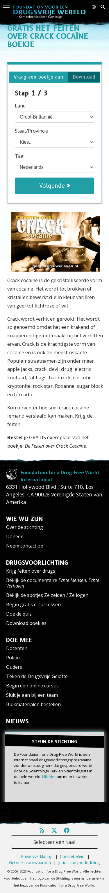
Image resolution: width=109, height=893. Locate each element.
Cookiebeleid (72, 856)
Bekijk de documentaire (52, 583)
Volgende (54, 185)
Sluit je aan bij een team (32, 695)
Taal (19, 156)
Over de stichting (24, 527)
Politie (13, 657)
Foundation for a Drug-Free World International (60, 476)
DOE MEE (19, 640)
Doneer (14, 536)
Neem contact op (24, 546)
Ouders (14, 667)
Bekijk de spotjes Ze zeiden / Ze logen (47, 595)
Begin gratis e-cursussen (33, 604)
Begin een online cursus (32, 685)
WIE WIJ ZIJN (24, 518)
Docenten (16, 648)
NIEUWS (17, 721)
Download (84, 77)
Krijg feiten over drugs (30, 571)
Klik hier (49, 776)
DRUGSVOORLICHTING (37, 562)
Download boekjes (26, 623)
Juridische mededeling (79, 862)
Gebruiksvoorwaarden (30, 862)
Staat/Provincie (31, 131)
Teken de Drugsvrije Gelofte (37, 676)
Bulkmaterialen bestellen (33, 704)
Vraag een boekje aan (38, 77)
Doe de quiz (19, 614)
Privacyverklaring (37, 856)
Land (20, 105)
